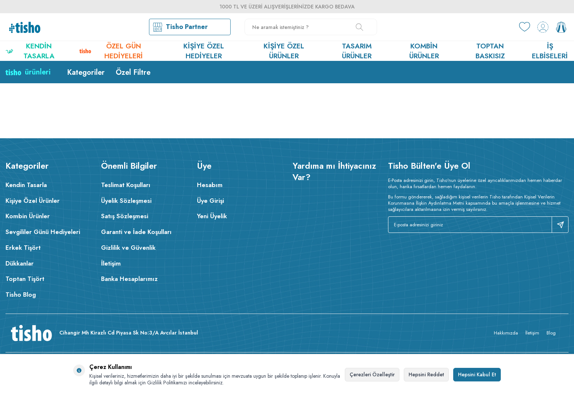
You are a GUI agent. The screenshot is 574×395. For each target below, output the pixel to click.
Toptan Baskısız (490, 51)
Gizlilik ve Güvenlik (128, 247)
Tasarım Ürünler (357, 51)
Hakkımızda (506, 333)
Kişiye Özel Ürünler (284, 51)
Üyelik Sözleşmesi (126, 200)
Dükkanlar (19, 263)
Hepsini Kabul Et (477, 374)
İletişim (111, 263)
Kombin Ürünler (424, 51)
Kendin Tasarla (30, 51)
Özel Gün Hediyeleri (111, 51)
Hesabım (210, 184)
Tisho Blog (20, 294)
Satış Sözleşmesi (124, 216)
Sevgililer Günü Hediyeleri (42, 231)
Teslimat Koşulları (125, 184)
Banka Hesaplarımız (129, 278)
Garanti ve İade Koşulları (136, 231)
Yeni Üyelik (212, 216)
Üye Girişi (210, 200)
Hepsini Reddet (426, 374)
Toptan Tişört (24, 278)
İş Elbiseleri (550, 51)
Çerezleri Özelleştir (372, 374)
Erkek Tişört (23, 247)
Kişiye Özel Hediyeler (203, 51)
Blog (551, 333)
